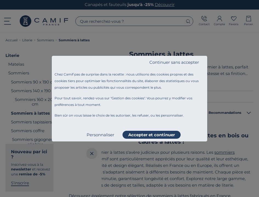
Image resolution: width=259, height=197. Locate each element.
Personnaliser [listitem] (100, 134)
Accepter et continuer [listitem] (151, 134)
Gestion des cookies (128, 98)
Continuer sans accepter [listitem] (174, 62)
